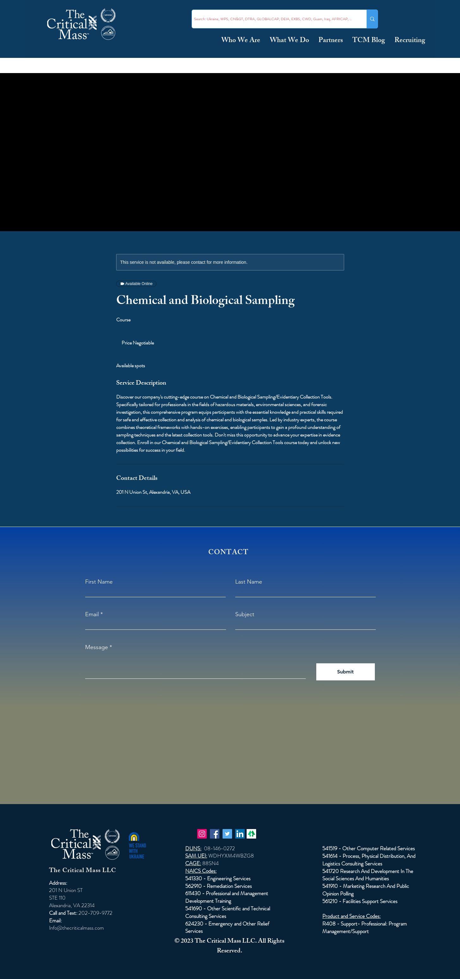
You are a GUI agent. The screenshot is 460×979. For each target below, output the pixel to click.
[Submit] (345, 671)
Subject (244, 614)
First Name (99, 582)
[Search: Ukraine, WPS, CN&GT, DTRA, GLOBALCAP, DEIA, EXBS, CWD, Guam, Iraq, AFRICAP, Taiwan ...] (273, 19)
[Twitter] (227, 834)
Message (96, 647)
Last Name (248, 582)
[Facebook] (214, 834)
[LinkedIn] (240, 834)
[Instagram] (202, 834)
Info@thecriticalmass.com (76, 928)
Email (92, 614)
